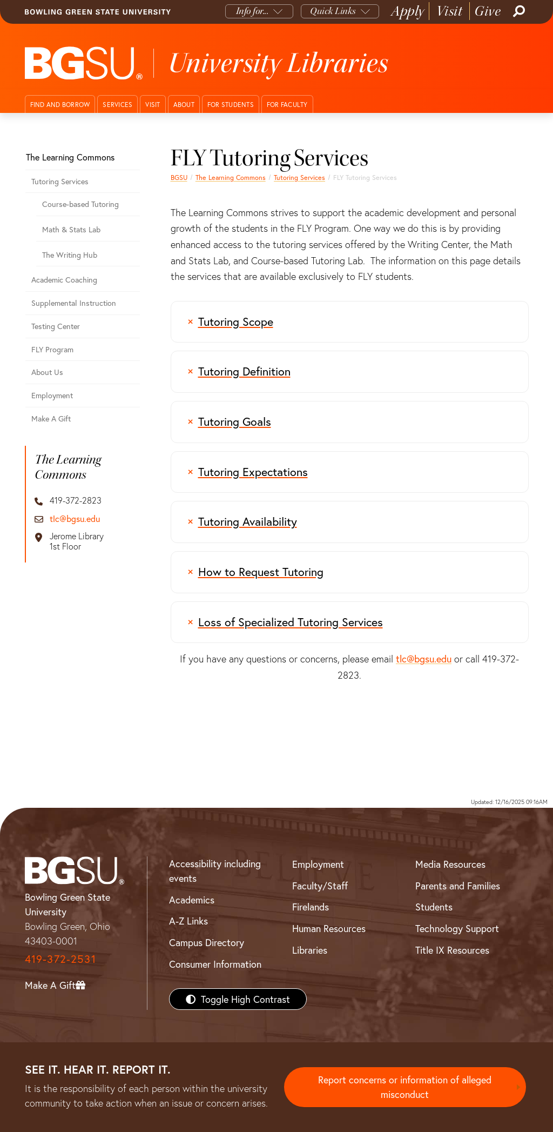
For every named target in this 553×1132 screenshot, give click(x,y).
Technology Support (457, 928)
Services (117, 105)
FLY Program (52, 349)
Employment (52, 395)
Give (487, 11)
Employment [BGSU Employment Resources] (318, 864)
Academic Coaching (64, 279)
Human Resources (329, 928)
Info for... (252, 11)
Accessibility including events (215, 871)
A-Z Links (188, 920)
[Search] (518, 11)
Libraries (309, 949)
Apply (407, 11)
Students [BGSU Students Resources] (434, 906)
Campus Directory (206, 942)
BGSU (179, 177)
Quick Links (333, 11)
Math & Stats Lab (71, 229)
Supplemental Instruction (73, 303)
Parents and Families (457, 885)
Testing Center (55, 326)
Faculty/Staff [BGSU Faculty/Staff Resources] (320, 885)
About (183, 105)
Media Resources (450, 864)
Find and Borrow (60, 105)
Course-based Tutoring (80, 204)
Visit (449, 11)
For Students (230, 105)
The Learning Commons (230, 177)
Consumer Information (215, 963)
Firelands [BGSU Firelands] (310, 906)
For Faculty (287, 105)
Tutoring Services (299, 177)
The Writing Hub (69, 255)
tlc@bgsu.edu (423, 658)
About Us (47, 372)
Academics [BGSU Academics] (191, 899)
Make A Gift (51, 418)
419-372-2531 (60, 959)
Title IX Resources (452, 949)
